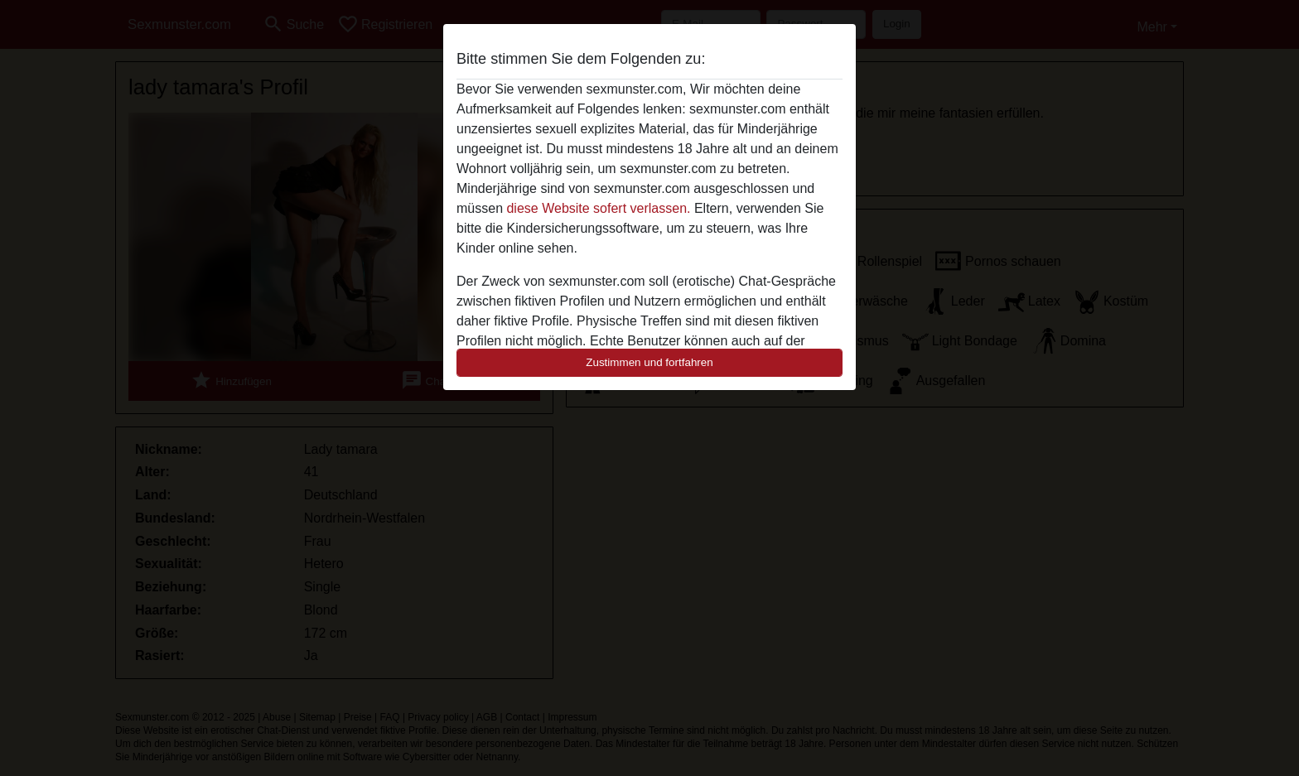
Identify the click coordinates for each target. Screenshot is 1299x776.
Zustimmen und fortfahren (649, 362)
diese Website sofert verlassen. (598, 208)
